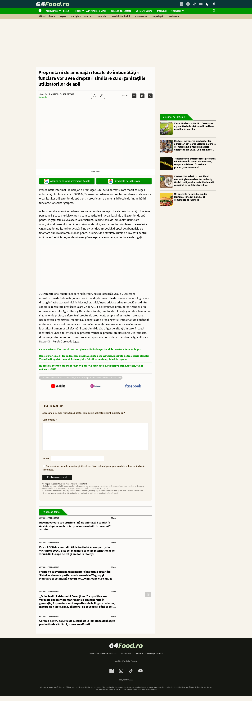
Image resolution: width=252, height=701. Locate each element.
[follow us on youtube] (58, 386)
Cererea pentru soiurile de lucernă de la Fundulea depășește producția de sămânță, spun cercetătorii (77, 627)
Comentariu (49, 419)
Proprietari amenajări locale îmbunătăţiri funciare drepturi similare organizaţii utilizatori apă (81, 377)
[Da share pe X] (142, 95)
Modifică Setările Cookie (126, 666)
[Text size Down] (94, 96)
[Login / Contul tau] (214, 4)
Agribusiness (52, 11)
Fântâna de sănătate (121, 11)
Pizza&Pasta (141, 16)
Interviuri (162, 11)
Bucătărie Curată (144, 11)
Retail (66, 11)
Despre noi (126, 659)
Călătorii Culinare (46, 16)
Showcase (176, 11)
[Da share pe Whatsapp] (150, 95)
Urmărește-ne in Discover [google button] (124, 181)
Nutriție (75, 16)
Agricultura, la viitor (96, 11)
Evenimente (173, 16)
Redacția (42, 97)
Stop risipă (157, 16)
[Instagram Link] (188, 4)
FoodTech (88, 16)
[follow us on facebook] (133, 386)
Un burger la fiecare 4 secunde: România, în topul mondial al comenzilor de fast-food (190, 197)
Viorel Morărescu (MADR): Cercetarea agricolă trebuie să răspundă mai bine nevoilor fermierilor (194, 126)
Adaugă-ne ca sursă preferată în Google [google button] (67, 181)
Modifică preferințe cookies (149, 659)
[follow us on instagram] (95, 386)
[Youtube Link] (201, 4)
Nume (46, 463)
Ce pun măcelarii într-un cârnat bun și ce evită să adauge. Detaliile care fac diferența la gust (90, 349)
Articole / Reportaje (62, 94)
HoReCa (77, 11)
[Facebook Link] (181, 4)
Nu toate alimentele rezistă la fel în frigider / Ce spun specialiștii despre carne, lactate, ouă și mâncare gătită (91, 367)
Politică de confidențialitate (103, 659)
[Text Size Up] (101, 96)
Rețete (63, 16)
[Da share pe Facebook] (134, 95)
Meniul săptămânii (121, 16)
